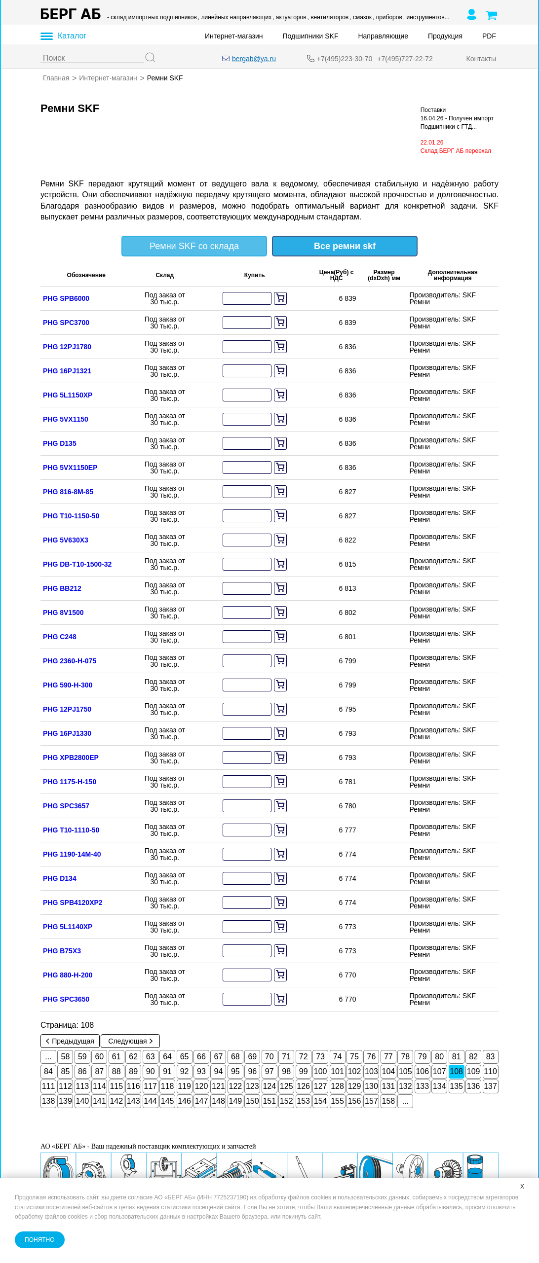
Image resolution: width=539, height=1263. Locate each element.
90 (150, 1071)
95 (235, 1071)
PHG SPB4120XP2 (73, 902)
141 (99, 1100)
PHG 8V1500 (63, 612)
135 (456, 1086)
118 (167, 1086)
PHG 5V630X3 (65, 539)
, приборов (387, 17)
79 (422, 1056)
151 (269, 1100)
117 (150, 1086)
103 (371, 1071)
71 (286, 1056)
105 (405, 1071)
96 (252, 1071)
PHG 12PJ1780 (67, 346)
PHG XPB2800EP (71, 757)
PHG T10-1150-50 (71, 515)
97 (269, 1071)
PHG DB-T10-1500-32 (77, 564)
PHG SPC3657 (66, 805)
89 (133, 1071)
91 (167, 1071)
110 (490, 1071)
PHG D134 (60, 878)
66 (201, 1056)
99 (303, 1071)
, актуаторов (289, 17)
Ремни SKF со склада (194, 246)
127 (320, 1086)
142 (116, 1100)
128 (337, 1086)
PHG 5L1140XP (67, 926)
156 (354, 1100)
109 (473, 1071)
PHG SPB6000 (66, 298)
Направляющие (383, 36)
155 (337, 1100)
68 (235, 1056)
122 (235, 1086)
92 (184, 1071)
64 (167, 1056)
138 (48, 1100)
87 (99, 1071)
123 (252, 1086)
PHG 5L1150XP (67, 394)
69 (252, 1056)
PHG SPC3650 (66, 999)
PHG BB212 (62, 588)
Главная (56, 78)
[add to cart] (280, 297)
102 (354, 1071)
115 (116, 1086)
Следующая (130, 1041)
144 (150, 1100)
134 (439, 1086)
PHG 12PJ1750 (67, 709)
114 (99, 1086)
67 (218, 1056)
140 (82, 1100)
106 (422, 1071)
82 (473, 1056)
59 (82, 1056)
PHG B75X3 (62, 950)
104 (388, 1071)
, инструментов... (426, 17)
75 (354, 1056)
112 (65, 1086)
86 (82, 1071)
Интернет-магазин (234, 36)
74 (337, 1056)
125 (286, 1086)
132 (405, 1086)
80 (439, 1056)
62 (133, 1056)
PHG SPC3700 (66, 322)
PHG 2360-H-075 (69, 660)
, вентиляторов (328, 17)
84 (48, 1071)
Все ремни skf (345, 246)
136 (473, 1086)
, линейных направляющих (234, 17)
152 (286, 1100)
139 (65, 1100)
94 (218, 1071)
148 (218, 1100)
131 (388, 1086)
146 (184, 1100)
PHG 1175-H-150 (69, 781)
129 (354, 1086)
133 (422, 1086)
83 (490, 1056)
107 (439, 1071)
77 (388, 1056)
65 (184, 1056)
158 (388, 1100)
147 (201, 1100)
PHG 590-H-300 (67, 684)
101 (337, 1071)
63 (150, 1056)
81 (456, 1056)
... (48, 1056)
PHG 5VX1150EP (70, 467)
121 (218, 1086)
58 (65, 1056)
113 (82, 1086)
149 (235, 1100)
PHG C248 (60, 636)
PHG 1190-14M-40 (72, 854)
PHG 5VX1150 (65, 419)
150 (252, 1100)
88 (116, 1071)
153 (303, 1100)
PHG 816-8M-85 (68, 491)
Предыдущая (70, 1041)
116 (133, 1086)
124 (269, 1086)
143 (133, 1100)
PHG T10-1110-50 (71, 829)
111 (48, 1086)
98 (286, 1071)
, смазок (360, 17)
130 (371, 1086)
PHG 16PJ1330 (67, 733)
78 (405, 1056)
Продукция (445, 36)
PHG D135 (60, 443)
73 (320, 1056)
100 (320, 1071)
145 (167, 1100)
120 (201, 1086)
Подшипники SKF (311, 36)
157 (371, 1100)
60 (99, 1056)
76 (371, 1056)
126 (303, 1086)
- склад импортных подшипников (152, 17)
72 (303, 1056)
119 (184, 1086)
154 (320, 1100)
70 (269, 1056)
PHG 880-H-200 (67, 974)
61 (116, 1056)
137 (490, 1086)
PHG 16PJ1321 (67, 370)
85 (65, 1071)
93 (201, 1071)
